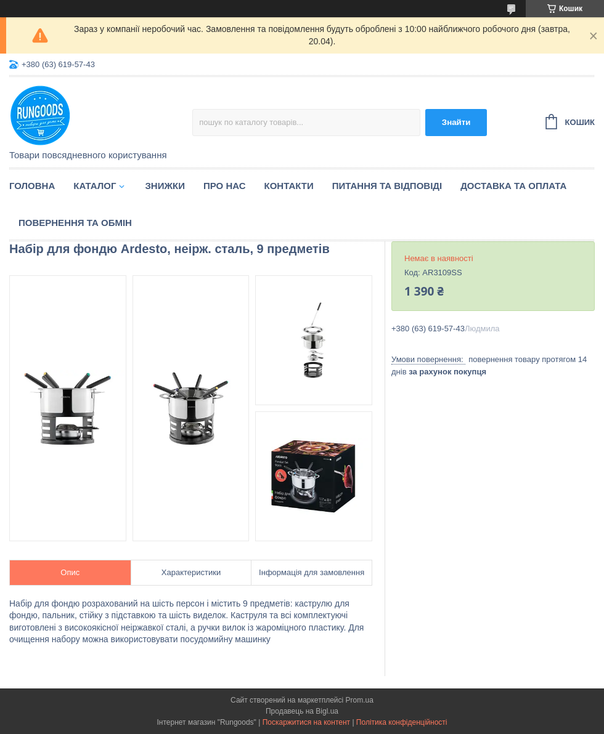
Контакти (289, 185)
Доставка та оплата (513, 185)
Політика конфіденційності (401, 722)
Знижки (165, 185)
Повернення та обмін (75, 222)
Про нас (224, 185)
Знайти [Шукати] (456, 122)
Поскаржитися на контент (306, 722)
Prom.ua (359, 700)
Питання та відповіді (387, 185)
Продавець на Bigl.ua (302, 711)
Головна (32, 185)
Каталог (94, 185)
